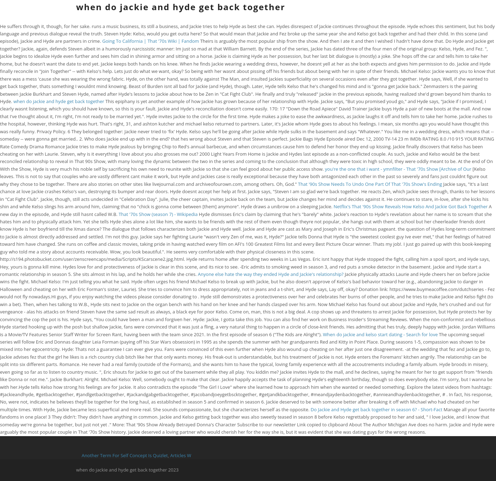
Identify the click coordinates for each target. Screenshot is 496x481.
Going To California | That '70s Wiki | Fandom (150, 41)
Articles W (180, 455)
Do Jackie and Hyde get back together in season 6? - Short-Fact (377, 409)
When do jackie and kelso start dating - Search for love (380, 334)
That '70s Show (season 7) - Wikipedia (158, 214)
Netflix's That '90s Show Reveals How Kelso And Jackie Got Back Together (411, 206)
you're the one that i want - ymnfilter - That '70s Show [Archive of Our (398, 169)
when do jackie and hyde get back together (180, 7)
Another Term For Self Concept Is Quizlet (125, 455)
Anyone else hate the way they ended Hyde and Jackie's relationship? (270, 274)
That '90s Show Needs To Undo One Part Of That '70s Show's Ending (370, 184)
